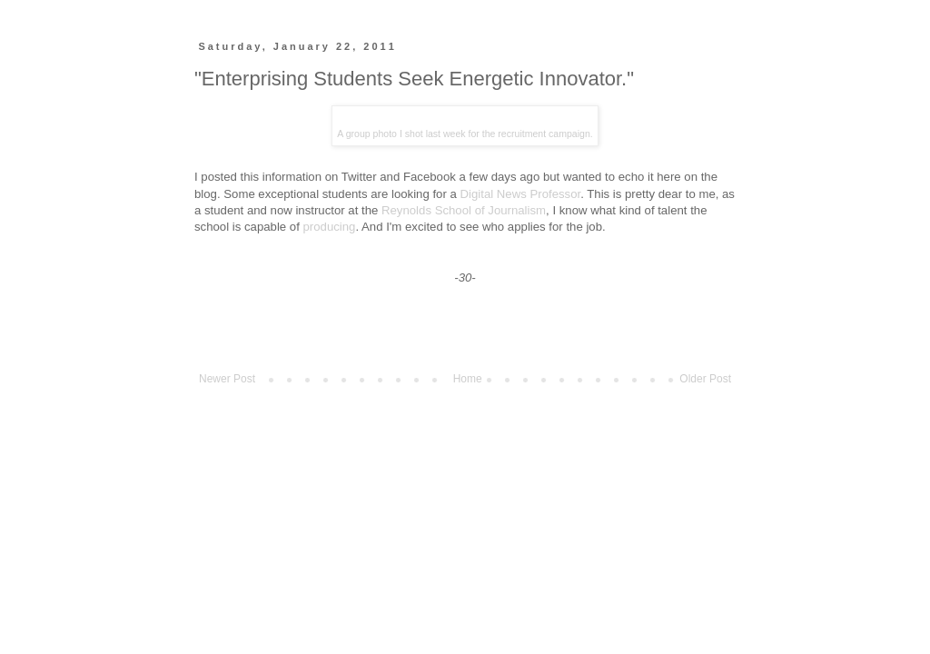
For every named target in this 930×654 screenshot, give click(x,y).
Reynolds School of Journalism (463, 210)
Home (467, 378)
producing (329, 226)
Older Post (705, 378)
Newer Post (227, 378)
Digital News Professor (520, 194)
